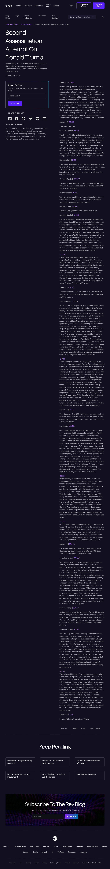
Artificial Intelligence (28, 17)
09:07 (75, 608)
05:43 (71, 410)
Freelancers (92, 846)
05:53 (71, 426)
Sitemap (67, 863)
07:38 (62, 522)
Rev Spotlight (55, 17)
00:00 (71, 82)
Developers (67, 846)
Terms (37, 863)
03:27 (74, 301)
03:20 (71, 287)
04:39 (62, 359)
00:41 (76, 131)
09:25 (76, 629)
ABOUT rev (34, 846)
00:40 (71, 122)
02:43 (62, 255)
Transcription (42, 16)
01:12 (74, 160)
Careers (79, 846)
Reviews (76, 863)
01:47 (74, 206)
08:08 (76, 558)
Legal (17, 16)
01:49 (76, 215)
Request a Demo (83, 6)
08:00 (71, 544)
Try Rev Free (98, 6)
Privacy (44, 863)
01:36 (74, 193)
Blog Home (8, 17)
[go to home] (55, 838)
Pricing (46, 846)
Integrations (20, 846)
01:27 (76, 179)
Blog (56, 846)
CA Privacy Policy (55, 863)
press (104, 846)
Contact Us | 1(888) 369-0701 (91, 863)
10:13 (62, 671)
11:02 (71, 715)
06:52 (62, 476)
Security (28, 863)
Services (6, 846)
